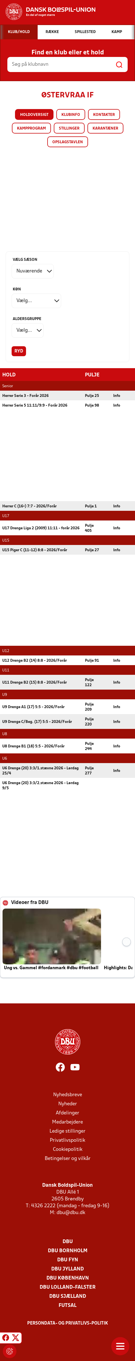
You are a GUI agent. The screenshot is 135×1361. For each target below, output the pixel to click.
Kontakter (104, 115)
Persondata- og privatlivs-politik (67, 1323)
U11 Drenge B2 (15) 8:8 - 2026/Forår (34, 682)
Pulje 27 (92, 550)
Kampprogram (31, 128)
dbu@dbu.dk (71, 1212)
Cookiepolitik (67, 1149)
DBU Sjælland (67, 1296)
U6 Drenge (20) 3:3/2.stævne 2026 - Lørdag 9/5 (40, 785)
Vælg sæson (25, 260)
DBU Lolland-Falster (68, 1287)
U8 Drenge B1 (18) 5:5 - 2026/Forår (33, 746)
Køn (17, 289)
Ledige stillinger (67, 1131)
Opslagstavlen (67, 142)
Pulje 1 (91, 506)
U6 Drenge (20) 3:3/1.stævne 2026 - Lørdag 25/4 (40, 770)
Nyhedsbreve (67, 1094)
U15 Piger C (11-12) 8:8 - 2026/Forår (34, 550)
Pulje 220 (89, 721)
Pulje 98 (92, 405)
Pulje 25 (92, 395)
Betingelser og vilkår (68, 1158)
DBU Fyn (67, 1259)
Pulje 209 (89, 706)
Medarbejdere (67, 1122)
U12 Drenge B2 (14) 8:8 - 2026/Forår (34, 660)
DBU (68, 1241)
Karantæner (105, 128)
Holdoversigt (34, 115)
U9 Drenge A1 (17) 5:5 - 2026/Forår (33, 707)
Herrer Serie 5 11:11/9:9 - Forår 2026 (34, 405)
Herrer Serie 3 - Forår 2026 (25, 395)
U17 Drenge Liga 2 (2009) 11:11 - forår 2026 (41, 528)
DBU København (67, 1278)
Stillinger (69, 128)
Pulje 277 (89, 770)
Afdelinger (67, 1112)
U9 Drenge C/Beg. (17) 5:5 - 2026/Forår (37, 721)
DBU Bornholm (67, 1250)
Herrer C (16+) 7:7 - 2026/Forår (29, 506)
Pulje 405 (89, 528)
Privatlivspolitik (67, 1140)
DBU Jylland (67, 1268)
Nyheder (67, 1103)
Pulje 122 (89, 682)
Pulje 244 (89, 746)
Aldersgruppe (27, 319)
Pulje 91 (92, 660)
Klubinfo (70, 115)
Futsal (67, 1305)
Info (116, 395)
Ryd (18, 351)
